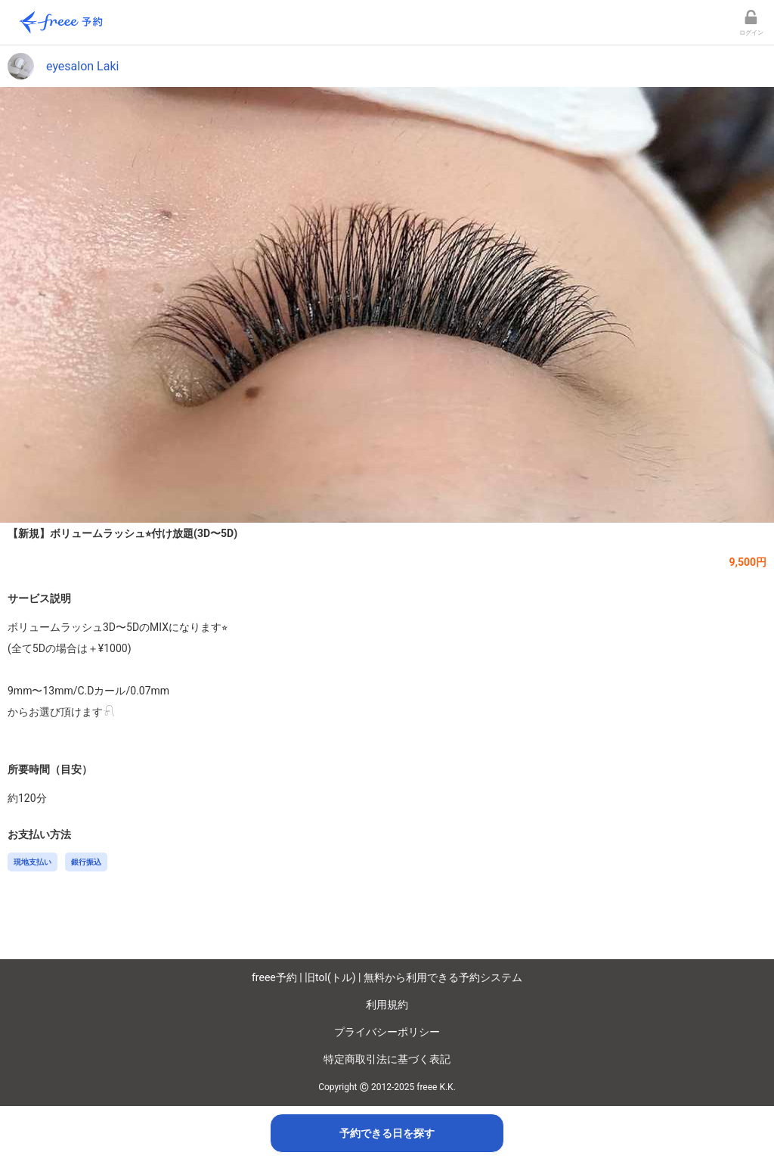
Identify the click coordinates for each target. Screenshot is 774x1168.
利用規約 (387, 1005)
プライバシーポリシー (387, 1032)
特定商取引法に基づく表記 (387, 1059)
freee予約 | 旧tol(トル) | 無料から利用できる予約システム (387, 977)
